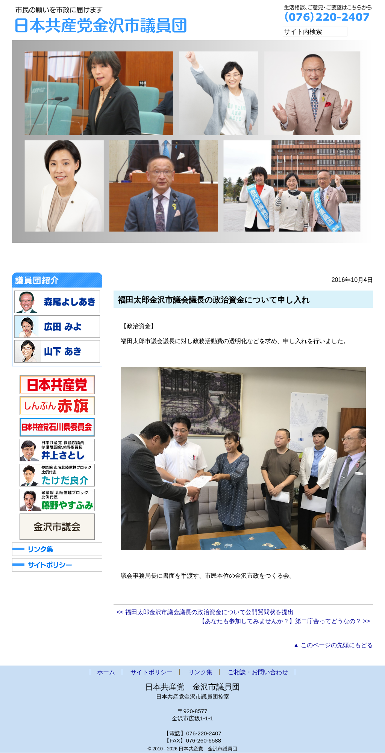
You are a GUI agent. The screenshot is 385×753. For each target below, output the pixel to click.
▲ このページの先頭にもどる (333, 645)
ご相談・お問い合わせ (336, 259)
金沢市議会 (126, 259)
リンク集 (200, 672)
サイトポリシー (151, 672)
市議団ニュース (182, 259)
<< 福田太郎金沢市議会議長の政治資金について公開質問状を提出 (205, 612)
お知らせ (75, 259)
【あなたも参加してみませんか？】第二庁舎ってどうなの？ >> (284, 621)
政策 (233, 259)
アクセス (277, 259)
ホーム (31, 259)
